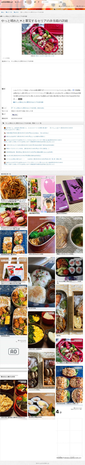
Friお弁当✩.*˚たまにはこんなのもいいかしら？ (69, 457)
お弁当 (15, 114)
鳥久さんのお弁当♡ (62, 213)
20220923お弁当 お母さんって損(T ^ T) (67, 403)
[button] (19, 2)
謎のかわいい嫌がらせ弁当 (8, 376)
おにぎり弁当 (32, 308)
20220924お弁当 (5, 336)
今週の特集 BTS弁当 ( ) (26, 133)
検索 (61, 2)
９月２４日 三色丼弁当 (35, 349)
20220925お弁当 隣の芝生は (9, 254)
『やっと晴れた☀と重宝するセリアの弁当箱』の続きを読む (28, 108)
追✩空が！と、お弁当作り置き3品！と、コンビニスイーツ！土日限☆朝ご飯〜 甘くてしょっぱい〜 (13, 201)
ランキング (29, 2)
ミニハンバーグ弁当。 (34, 389)
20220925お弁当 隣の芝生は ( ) (28, 152)
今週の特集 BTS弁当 (34, 213)
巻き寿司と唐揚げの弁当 (35, 417)
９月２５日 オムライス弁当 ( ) (29, 145)
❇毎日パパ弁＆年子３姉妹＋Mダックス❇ (45, 55)
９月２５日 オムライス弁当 (36, 254)
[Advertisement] (42, 75)
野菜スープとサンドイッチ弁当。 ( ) (26, 148)
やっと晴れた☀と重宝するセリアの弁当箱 (29, 102)
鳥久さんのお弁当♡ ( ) (24, 136)
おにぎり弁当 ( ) (22, 155)
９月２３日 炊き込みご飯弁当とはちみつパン (13, 417)
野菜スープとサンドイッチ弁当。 (65, 254)
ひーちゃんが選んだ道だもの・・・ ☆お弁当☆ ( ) (33, 159)
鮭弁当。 (59, 335)
